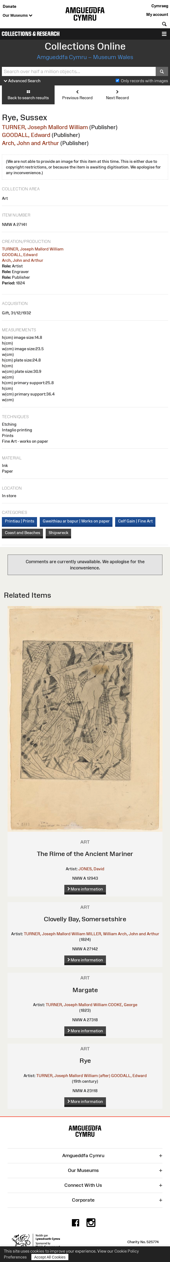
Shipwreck (58, 532)
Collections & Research (31, 33)
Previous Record (77, 94)
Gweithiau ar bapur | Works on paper (76, 521)
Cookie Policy (126, 1251)
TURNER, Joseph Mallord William (45, 127)
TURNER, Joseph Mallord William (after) (73, 1075)
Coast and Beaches (22, 532)
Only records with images (144, 80)
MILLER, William (101, 933)
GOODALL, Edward (26, 135)
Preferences (15, 1257)
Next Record (117, 94)
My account (157, 14)
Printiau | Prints (19, 521)
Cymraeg (159, 6)
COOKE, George (122, 1004)
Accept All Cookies (50, 1257)
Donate (9, 6)
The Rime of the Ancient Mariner (85, 853)
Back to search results (28, 94)
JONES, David (91, 868)
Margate (85, 989)
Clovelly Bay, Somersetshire (85, 919)
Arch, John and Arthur (30, 143)
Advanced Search (22, 81)
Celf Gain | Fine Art (135, 521)
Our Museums (17, 15)
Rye (85, 1060)
